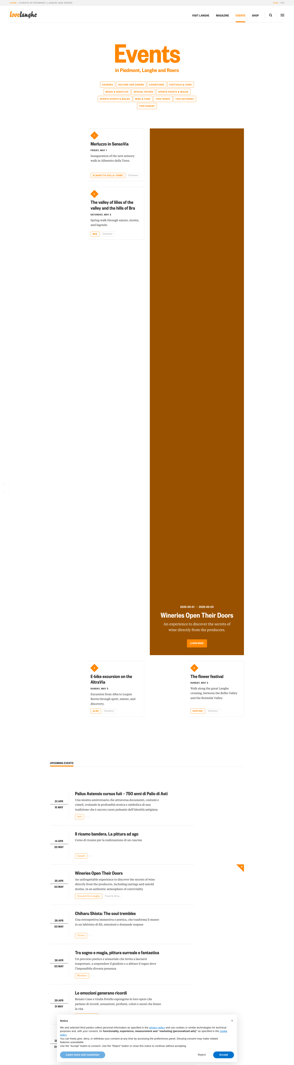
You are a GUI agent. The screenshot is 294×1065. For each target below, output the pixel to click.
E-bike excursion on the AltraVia (111, 679)
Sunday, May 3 (99, 688)
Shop (255, 15)
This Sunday (147, 105)
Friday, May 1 (99, 150)
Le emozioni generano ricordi (101, 993)
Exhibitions (156, 84)
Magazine (222, 15)
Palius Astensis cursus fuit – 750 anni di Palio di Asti (121, 793)
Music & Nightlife (117, 91)
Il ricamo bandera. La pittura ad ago (106, 834)
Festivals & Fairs (180, 84)
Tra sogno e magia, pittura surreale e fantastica (117, 952)
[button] (232, 1029)
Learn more (197, 642)
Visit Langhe (200, 15)
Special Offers (143, 91)
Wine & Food (143, 98)
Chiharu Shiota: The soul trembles (105, 913)
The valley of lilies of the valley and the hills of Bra (113, 205)
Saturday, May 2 (101, 214)
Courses (107, 84)
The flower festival (207, 676)
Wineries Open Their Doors (99, 873)
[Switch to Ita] (281, 2)
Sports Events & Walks (173, 91)
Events (240, 15)
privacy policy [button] (157, 1035)
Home (13, 2)
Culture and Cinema (131, 84)
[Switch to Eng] (276, 2)
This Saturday (184, 98)
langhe (23, 15)
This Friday (163, 98)
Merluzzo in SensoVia (110, 144)
